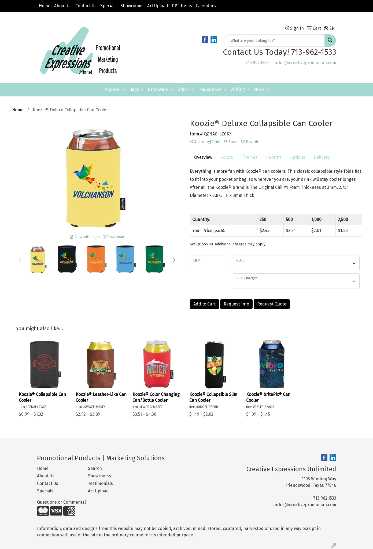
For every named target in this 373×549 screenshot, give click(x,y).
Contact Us (86, 5)
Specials (108, 5)
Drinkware (158, 89)
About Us (63, 5)
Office (183, 89)
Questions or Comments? (61, 502)
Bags (134, 89)
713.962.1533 (257, 62)
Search (95, 468)
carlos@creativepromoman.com (304, 62)
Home (44, 5)
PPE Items (182, 5)
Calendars (206, 5)
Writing (238, 89)
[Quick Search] (274, 40)
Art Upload (157, 5)
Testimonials (100, 483)
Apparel (112, 89)
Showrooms (131, 5)
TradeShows (210, 89)
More (259, 89)
